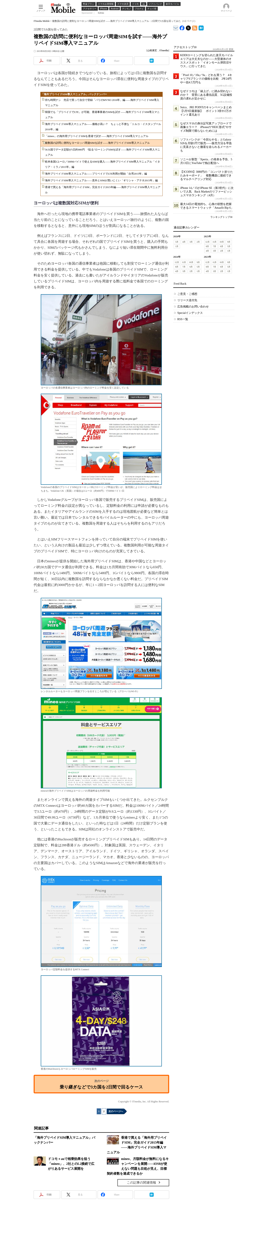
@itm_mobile (188, 27)
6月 (221, 246)
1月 (176, 246)
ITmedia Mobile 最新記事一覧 (194, 27)
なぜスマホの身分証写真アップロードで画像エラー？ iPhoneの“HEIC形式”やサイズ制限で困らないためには (206, 127)
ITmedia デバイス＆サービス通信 (175, 27)
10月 (222, 242)
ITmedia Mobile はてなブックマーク (201, 27)
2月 (198, 242)
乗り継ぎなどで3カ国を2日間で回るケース (101, 1087)
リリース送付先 (187, 300)
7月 (214, 246)
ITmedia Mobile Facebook (182, 27)
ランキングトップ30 (221, 217)
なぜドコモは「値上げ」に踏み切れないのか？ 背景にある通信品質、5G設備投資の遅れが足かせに (206, 95)
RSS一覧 (182, 319)
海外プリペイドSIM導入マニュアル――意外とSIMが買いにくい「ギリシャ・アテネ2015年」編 (101, 180)
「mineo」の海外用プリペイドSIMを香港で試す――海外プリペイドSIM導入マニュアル (97, 136)
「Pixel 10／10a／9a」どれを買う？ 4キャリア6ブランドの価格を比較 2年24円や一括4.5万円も (206, 79)
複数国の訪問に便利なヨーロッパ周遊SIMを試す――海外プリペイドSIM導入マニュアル (97, 142)
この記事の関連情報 (141, 1182)
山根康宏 (152, 50)
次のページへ (115, 1111)
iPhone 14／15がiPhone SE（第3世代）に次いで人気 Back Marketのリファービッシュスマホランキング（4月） (207, 191)
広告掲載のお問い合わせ (193, 306)
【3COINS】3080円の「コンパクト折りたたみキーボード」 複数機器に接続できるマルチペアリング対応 (206, 175)
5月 (176, 242)
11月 (215, 242)
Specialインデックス (190, 312)
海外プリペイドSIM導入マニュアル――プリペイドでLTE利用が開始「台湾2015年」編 (96, 173)
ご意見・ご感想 (187, 293)
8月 (207, 246)
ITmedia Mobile (42, 21)
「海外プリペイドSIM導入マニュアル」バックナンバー (74, 94)
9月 (228, 242)
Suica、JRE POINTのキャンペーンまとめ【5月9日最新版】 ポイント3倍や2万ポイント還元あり (206, 111)
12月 (207, 242)
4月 (183, 242)
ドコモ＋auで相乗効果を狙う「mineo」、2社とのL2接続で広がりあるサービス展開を (71, 1163)
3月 (191, 242)
